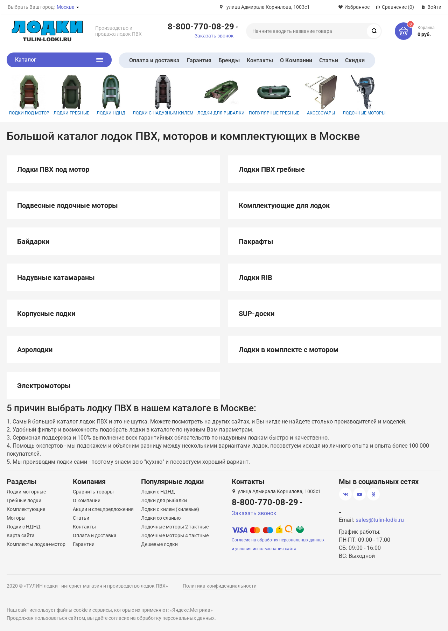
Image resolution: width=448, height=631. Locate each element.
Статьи (328, 60)
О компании (86, 500)
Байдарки (33, 241)
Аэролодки (34, 349)
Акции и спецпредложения (103, 509)
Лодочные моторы (364, 95)
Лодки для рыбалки (221, 95)
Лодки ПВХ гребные (272, 169)
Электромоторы (44, 385)
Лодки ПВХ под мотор (53, 169)
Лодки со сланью (161, 518)
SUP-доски (256, 313)
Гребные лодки (24, 500)
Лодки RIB (255, 277)
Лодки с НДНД (24, 527)
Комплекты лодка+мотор (36, 544)
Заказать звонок (214, 35)
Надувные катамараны (56, 277)
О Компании (296, 60)
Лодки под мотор (29, 95)
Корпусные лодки (46, 313)
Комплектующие (26, 509)
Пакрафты (256, 241)
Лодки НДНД (110, 95)
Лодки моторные (26, 492)
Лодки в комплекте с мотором (288, 349)
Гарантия (199, 60)
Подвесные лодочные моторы (67, 205)
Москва (66, 7)
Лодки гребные (71, 95)
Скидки (355, 60)
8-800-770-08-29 (201, 26)
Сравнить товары (93, 492)
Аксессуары (320, 95)
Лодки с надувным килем (163, 95)
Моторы (16, 518)
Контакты (260, 60)
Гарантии (83, 544)
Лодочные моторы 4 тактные (175, 535)
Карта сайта (21, 535)
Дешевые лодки (159, 544)
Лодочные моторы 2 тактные (175, 527)
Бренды (228, 60)
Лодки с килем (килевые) (170, 509)
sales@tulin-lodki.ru (380, 520)
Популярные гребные (274, 95)
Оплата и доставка (154, 60)
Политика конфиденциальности (220, 586)
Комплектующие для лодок (284, 205)
